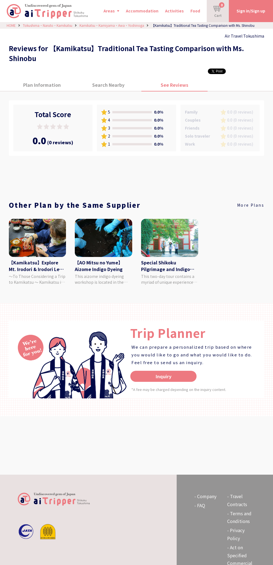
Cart (218, 10)
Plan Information (42, 85)
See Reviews (174, 85)
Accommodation (142, 11)
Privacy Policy (236, 534)
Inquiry (163, 376)
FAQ (201, 505)
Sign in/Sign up (251, 11)
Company (206, 496)
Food (195, 11)
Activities (174, 11)
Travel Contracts (237, 500)
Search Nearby (108, 85)
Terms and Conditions (239, 517)
